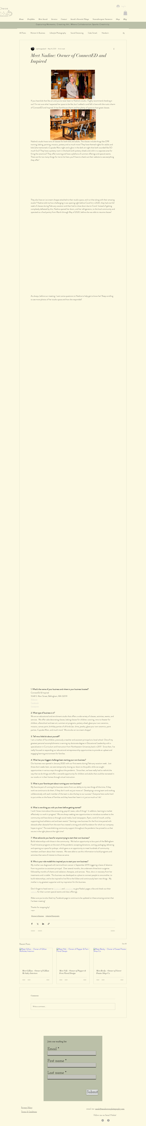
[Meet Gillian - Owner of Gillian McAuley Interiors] (36, 957)
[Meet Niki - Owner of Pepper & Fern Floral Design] (73, 957)
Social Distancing (77, 33)
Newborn (105, 33)
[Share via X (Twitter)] (37, 924)
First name (56, 1061)
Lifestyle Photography (58, 33)
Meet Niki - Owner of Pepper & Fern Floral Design (72, 971)
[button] (125, 13)
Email (52, 1049)
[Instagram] (103, 1120)
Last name (56, 1073)
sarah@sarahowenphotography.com (109, 1109)
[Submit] (92, 1092)
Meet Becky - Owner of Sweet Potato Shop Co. (108, 971)
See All (124, 944)
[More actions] (113, 48)
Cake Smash (92, 33)
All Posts (22, 33)
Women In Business (37, 33)
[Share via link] (49, 924)
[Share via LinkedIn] (43, 924)
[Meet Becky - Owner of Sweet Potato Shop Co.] (110, 957)
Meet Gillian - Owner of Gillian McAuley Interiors (35, 971)
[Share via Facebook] (32, 924)
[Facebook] (108, 1120)
